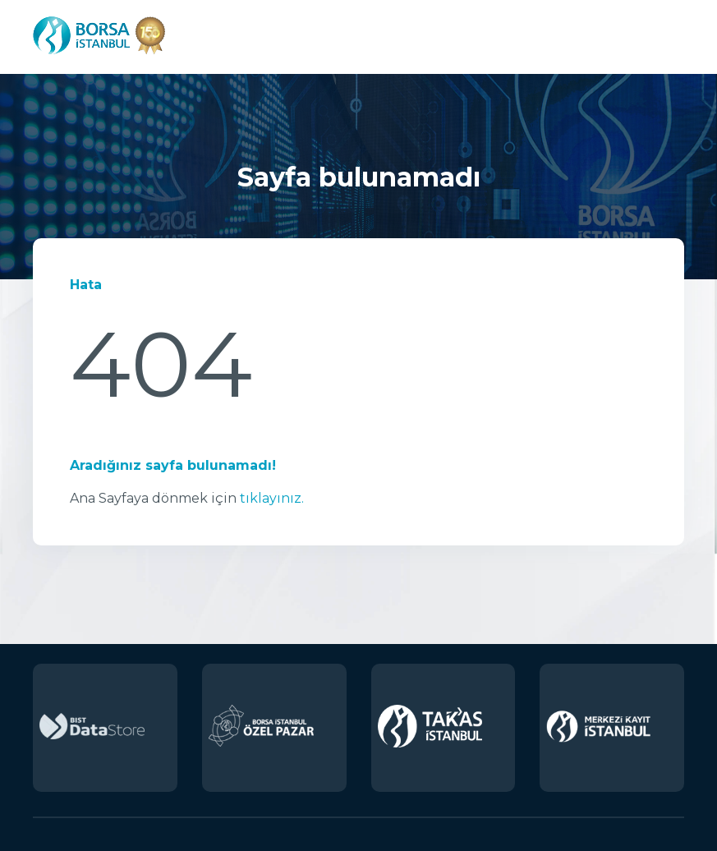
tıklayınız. (272, 498)
